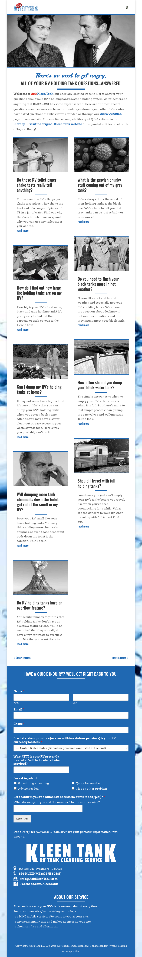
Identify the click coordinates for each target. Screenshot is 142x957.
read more (23, 230)
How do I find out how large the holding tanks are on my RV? (39, 292)
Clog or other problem (91, 788)
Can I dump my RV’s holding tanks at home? (39, 389)
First (16, 702)
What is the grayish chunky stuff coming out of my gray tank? (100, 185)
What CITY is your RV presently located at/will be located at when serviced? (37, 760)
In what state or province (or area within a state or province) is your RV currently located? (65, 740)
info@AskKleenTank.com (39, 879)
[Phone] (71, 730)
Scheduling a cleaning (33, 783)
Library (19, 124)
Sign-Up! (22, 819)
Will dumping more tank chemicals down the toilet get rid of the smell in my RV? (38, 501)
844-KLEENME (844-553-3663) (40, 873)
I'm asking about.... (27, 778)
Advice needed (28, 788)
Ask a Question (111, 114)
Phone (19, 724)
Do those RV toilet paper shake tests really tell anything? (36, 185)
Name (19, 691)
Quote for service (88, 783)
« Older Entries (22, 658)
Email (19, 709)
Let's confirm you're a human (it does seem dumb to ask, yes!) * (59, 797)
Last (75, 702)
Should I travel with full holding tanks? (96, 483)
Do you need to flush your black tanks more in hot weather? (98, 284)
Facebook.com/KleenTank (39, 884)
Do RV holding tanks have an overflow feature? (39, 605)
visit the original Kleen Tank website (55, 124)
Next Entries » (120, 658)
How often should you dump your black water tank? (100, 384)
